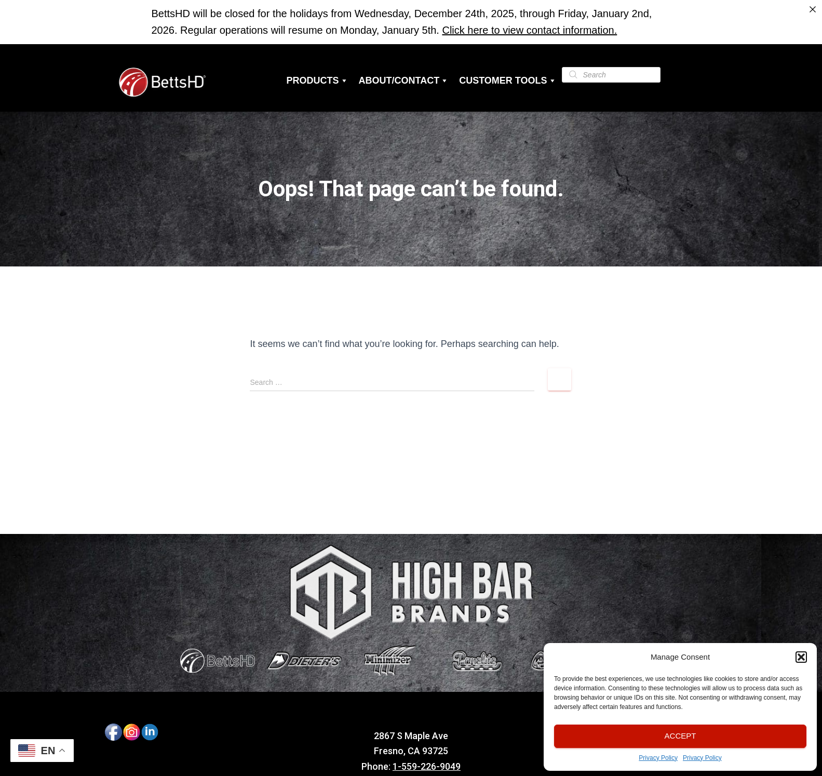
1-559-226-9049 (427, 766)
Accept (680, 735)
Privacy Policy (658, 757)
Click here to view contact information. (529, 30)
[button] (801, 657)
